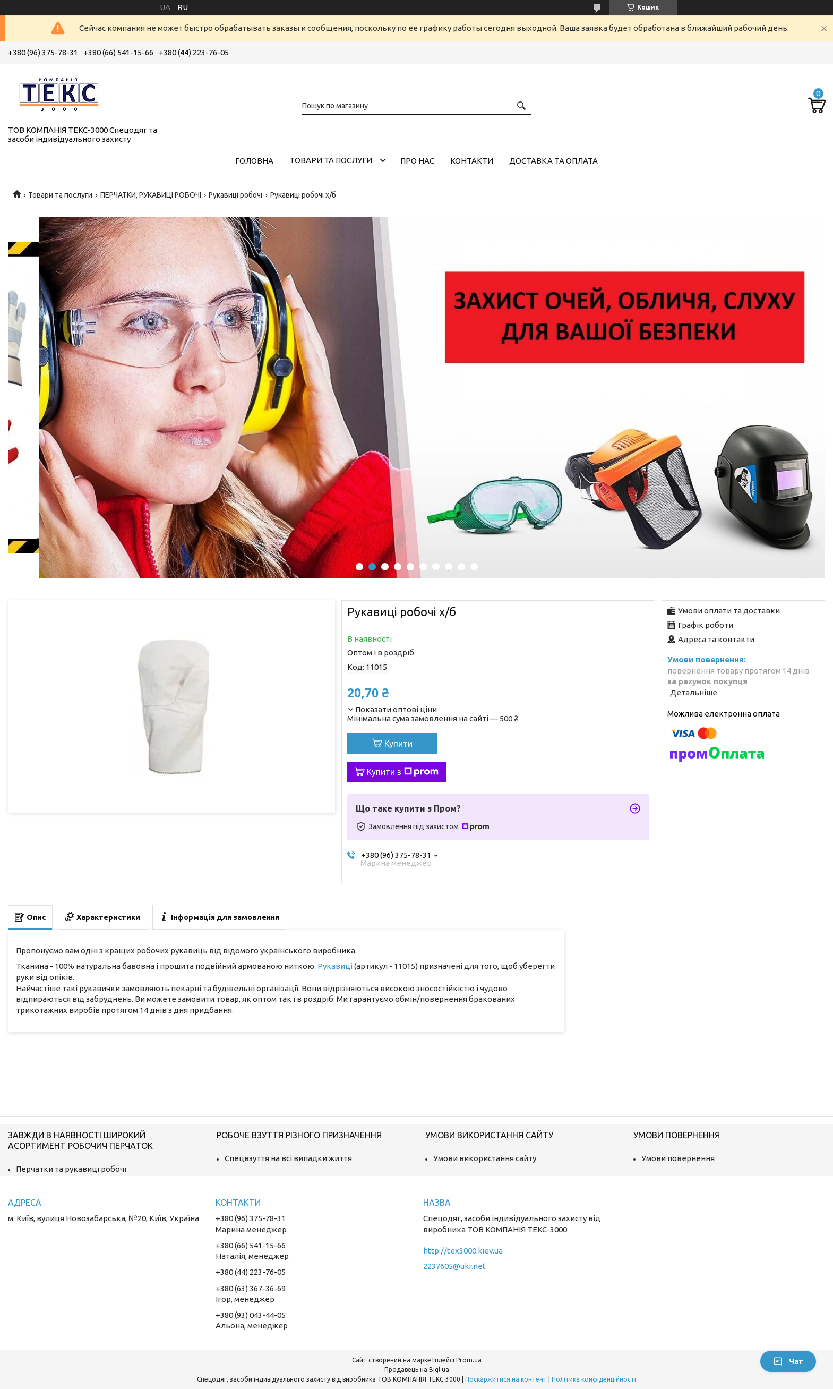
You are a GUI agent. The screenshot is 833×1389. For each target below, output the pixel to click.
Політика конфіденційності (594, 1379)
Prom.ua (469, 1360)
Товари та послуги (330, 160)
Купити (398, 743)
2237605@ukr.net (454, 1266)
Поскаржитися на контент (506, 1379)
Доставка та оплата (553, 160)
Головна (254, 160)
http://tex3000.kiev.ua (463, 1250)
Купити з (403, 772)
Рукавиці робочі (235, 195)
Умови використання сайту (484, 1158)
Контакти (471, 160)
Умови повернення (678, 1158)
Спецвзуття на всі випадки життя (288, 1158)
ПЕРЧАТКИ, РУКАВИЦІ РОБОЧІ (150, 195)
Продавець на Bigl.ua (416, 1369)
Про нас (417, 160)
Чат (788, 1361)
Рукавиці (335, 965)
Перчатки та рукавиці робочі (71, 1168)
